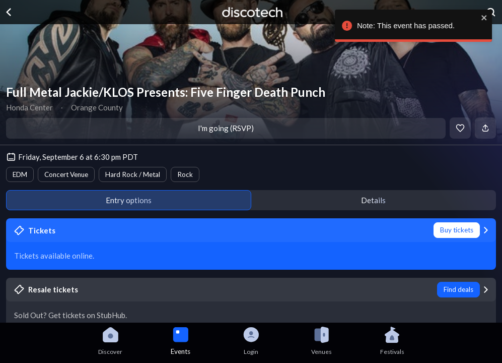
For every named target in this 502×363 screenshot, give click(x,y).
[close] (487, 18)
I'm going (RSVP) (226, 128)
